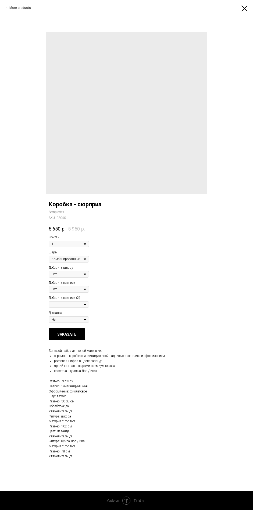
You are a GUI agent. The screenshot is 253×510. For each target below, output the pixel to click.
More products (20, 8)
